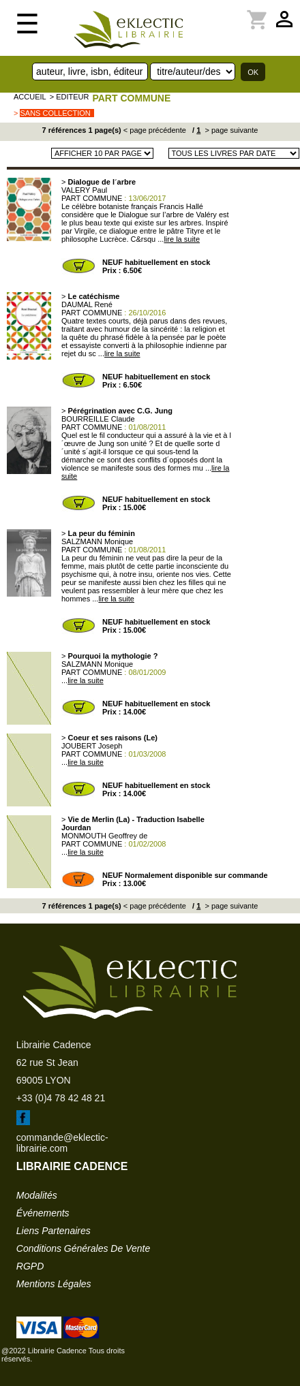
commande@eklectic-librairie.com (62, 1143)
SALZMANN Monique (97, 541)
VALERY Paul (84, 190)
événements (43, 1213)
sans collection (55, 113)
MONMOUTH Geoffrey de (104, 836)
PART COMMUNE (131, 98)
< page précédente (154, 130)
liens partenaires (53, 1230)
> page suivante (230, 130)
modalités (36, 1195)
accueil (30, 97)
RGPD (30, 1266)
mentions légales (53, 1283)
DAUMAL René (86, 304)
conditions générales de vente (83, 1248)
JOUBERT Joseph (91, 746)
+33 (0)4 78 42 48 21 (60, 1097)
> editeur (69, 97)
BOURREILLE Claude (98, 419)
